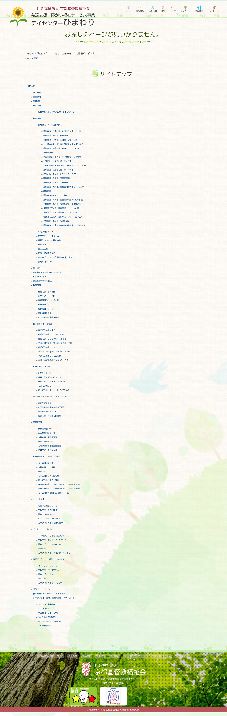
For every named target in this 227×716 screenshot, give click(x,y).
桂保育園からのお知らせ (48, 300)
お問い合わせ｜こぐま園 (48, 480)
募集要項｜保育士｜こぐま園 (55, 183)
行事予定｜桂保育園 (46, 296)
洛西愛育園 (38, 422)
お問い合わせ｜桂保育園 (48, 317)
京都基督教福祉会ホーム (57, 656)
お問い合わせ (38, 268)
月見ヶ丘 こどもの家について (50, 377)
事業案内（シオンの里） (48, 613)
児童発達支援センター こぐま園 (46, 457)
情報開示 (114, 656)
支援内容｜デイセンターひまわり (52, 540)
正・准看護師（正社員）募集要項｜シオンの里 (63, 144)
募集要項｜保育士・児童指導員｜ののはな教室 (63, 200)
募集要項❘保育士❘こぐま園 (55, 195)
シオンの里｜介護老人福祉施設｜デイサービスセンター (56, 598)
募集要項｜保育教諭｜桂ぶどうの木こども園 (62, 131)
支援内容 (152, 11)
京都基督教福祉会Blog (42, 281)
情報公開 (37, 105)
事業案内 (37, 97)
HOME (31, 86)
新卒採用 (42, 245)
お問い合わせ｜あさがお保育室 (51, 407)
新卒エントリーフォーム (48, 236)
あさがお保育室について (48, 411)
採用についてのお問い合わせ (50, 240)
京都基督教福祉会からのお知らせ (47, 272)
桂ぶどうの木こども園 (42, 324)
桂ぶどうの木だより (46, 330)
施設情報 (140, 11)
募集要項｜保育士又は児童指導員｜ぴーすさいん (64, 187)
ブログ (172, 11)
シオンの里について (46, 608)
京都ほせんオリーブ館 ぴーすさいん (48, 559)
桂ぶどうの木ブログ (46, 347)
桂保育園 (37, 285)
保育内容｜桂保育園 (46, 292)
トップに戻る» (31, 58)
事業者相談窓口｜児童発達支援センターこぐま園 (59, 489)
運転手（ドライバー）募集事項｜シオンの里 (57, 257)
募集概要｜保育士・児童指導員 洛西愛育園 (62, 204)
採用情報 (199, 11)
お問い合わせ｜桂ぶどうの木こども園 (54, 351)
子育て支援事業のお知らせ (49, 356)
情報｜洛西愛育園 (45, 441)
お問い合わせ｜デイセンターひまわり (54, 553)
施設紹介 (37, 101)
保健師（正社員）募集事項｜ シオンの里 (61, 208)
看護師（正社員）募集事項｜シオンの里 (60, 212)
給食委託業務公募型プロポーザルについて (56, 112)
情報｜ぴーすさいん (46, 574)
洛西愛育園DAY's (45, 429)
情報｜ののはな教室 (46, 514)
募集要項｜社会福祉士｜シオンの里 (58, 170)
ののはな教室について (47, 506)
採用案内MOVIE (45, 262)
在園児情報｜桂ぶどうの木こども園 (53, 360)
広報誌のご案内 (39, 277)
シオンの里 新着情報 (47, 604)
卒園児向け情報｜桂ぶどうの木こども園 (55, 343)
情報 (163, 11)
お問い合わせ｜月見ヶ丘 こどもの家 (53, 390)
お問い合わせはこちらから (49, 621)
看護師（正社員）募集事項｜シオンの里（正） (63, 217)
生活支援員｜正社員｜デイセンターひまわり (62, 157)
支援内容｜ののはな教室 (48, 510)
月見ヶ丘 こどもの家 (42, 367)
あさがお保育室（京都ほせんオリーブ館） (51, 397)
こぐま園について (45, 463)
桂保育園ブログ (44, 313)
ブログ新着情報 (44, 626)
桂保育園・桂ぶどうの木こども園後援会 (50, 594)
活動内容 (42, 578)
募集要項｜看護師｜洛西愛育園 (56, 178)
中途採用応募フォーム (47, 232)
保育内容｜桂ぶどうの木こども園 (52, 339)
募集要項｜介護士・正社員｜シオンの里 (60, 140)
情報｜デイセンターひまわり (50, 544)
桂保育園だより (44, 304)
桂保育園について (45, 309)
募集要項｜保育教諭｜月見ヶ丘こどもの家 (61, 148)
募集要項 (47, 191)
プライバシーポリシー (42, 589)
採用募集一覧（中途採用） (49, 125)
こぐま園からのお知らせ (48, 476)
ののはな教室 (38, 499)
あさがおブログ (44, 403)
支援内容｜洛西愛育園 (47, 437)
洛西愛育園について (46, 433)
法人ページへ (214, 11)
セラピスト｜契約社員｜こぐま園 (57, 161)
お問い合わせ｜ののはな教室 (50, 523)
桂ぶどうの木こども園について (51, 334)
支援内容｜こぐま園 (46, 467)
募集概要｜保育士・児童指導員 (56, 221)
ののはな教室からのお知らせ (50, 519)
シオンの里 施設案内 (47, 617)
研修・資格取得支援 (46, 253)
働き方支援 (43, 249)
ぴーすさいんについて (47, 566)
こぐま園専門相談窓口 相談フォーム (53, 493)
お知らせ (153, 656)
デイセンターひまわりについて (51, 536)
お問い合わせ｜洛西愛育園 (49, 446)
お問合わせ (185, 11)
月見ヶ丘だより (44, 373)
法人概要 (37, 93)
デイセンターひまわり (42, 529)
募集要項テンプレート (52, 153)
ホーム (128, 11)
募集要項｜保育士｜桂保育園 (55, 135)
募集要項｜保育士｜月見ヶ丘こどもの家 (60, 174)
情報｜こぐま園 (44, 471)
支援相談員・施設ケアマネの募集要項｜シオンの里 (65, 165)
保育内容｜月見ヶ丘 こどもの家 (51, 381)
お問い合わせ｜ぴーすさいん (50, 583)
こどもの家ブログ (45, 386)
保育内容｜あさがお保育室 (49, 416)
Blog (163, 656)
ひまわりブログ (44, 549)
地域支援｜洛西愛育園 (47, 450)
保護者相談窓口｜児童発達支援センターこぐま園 (59, 484)
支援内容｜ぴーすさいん (48, 570)
